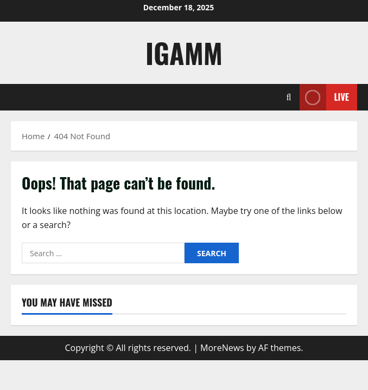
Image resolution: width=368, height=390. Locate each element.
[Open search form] (289, 97)
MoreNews (222, 348)
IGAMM (184, 52)
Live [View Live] (324, 97)
